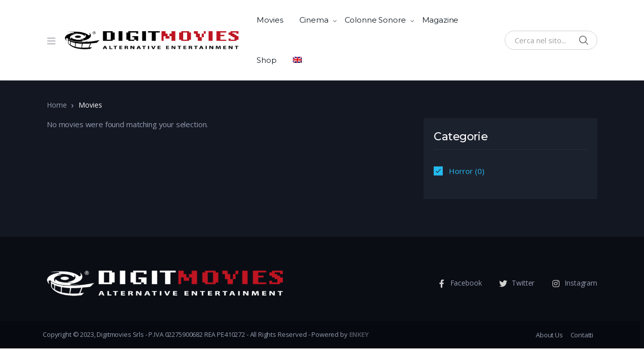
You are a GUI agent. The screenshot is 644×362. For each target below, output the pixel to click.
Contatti (582, 334)
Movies (270, 20)
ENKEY (359, 334)
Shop (266, 60)
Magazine (440, 20)
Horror (460, 171)
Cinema (314, 20)
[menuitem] (297, 60)
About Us (549, 334)
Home (56, 105)
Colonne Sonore (375, 20)
